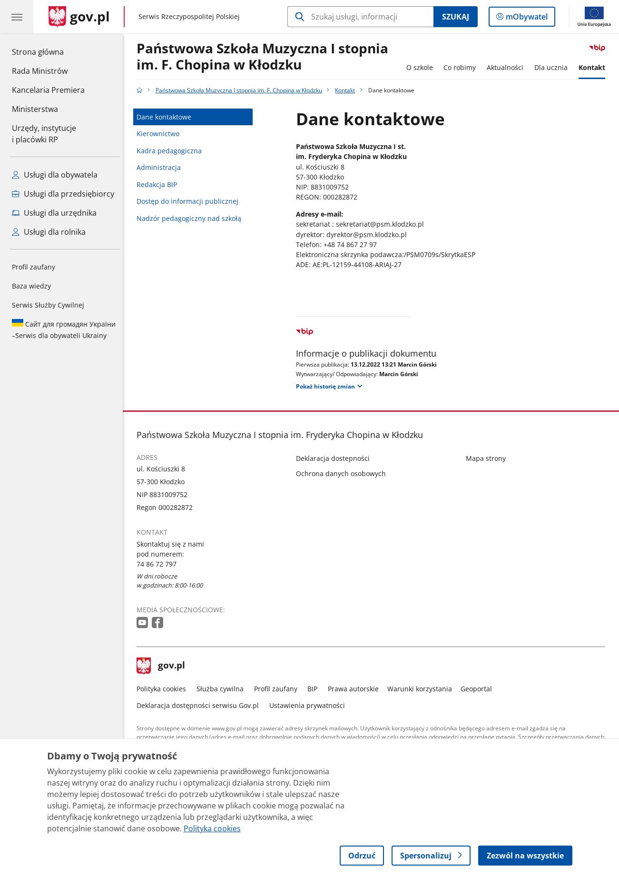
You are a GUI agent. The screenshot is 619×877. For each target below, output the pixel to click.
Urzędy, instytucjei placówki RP (44, 134)
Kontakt (594, 67)
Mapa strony (488, 458)
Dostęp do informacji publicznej (190, 201)
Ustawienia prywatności (309, 705)
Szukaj (455, 16)
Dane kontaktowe (166, 116)
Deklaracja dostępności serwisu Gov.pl (200, 705)
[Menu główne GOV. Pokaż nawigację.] (16, 16)
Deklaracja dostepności (335, 458)
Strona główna (48, 51)
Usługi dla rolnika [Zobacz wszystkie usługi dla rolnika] (49, 232)
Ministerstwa (35, 109)
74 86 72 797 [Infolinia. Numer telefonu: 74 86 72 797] (159, 563)
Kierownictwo (160, 133)
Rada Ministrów (40, 71)
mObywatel (526, 18)
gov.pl (163, 666)
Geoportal (478, 688)
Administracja (161, 167)
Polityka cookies (163, 688)
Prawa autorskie (355, 688)
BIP (315, 688)
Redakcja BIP (159, 184)
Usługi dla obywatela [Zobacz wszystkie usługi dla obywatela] (55, 174)
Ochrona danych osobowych (343, 473)
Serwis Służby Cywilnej (48, 304)
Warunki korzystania (422, 688)
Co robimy (462, 67)
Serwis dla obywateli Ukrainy (64, 329)
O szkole (422, 67)
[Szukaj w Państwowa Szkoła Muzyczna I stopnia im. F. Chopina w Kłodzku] (360, 16)
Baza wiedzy (31, 285)
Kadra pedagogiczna (171, 150)
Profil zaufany (33, 266)
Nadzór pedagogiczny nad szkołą (191, 218)
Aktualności (507, 67)
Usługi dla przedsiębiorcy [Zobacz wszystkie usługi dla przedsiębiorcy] (63, 194)
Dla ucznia (553, 67)
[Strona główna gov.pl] (79, 16)
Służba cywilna (222, 688)
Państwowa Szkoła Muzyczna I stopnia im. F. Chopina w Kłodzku (265, 56)
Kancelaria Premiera (48, 90)
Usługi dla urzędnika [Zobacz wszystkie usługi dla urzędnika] (54, 213)
